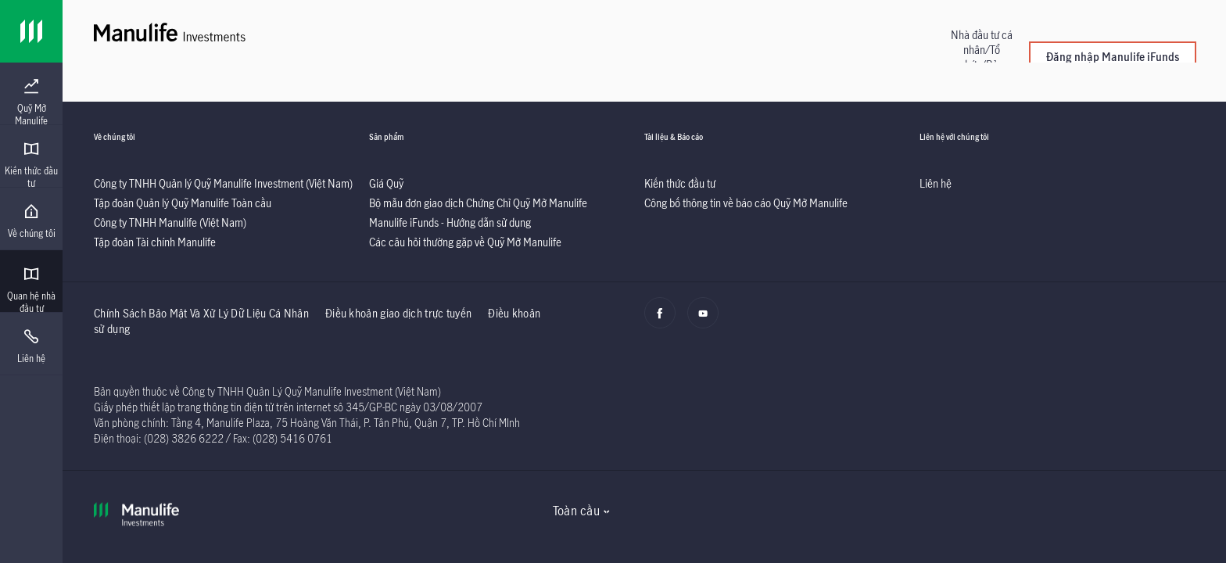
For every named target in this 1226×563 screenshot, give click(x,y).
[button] (981, 57)
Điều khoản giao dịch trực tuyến (398, 313)
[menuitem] (31, 102)
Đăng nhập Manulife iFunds (1112, 56)
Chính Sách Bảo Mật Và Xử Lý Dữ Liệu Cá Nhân (201, 313)
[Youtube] (707, 321)
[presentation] (31, 94)
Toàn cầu (576, 510)
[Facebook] (664, 321)
